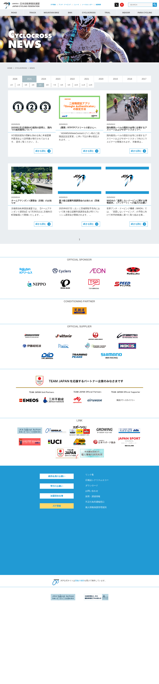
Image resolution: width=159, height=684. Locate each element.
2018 (129, 79)
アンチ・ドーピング (65, 4)
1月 (11, 85)
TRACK (32, 13)
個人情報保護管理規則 (96, 507)
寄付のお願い (56, 486)
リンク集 (89, 474)
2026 (15, 79)
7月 (54, 85)
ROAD (14, 13)
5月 (40, 85)
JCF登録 (53, 4)
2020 (101, 79)
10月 (76, 85)
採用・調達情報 (92, 496)
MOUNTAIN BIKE (51, 13)
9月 (69, 85)
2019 (115, 79)
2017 (144, 79)
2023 (58, 79)
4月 (33, 85)
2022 (72, 79)
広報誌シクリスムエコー (97, 480)
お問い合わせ (91, 491)
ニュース (76, 4)
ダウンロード (91, 485)
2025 (29, 79)
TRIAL (107, 13)
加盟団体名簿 (56, 496)
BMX (70, 13)
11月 (83, 85)
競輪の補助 (79, 580)
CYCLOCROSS (89, 13)
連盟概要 (98, 4)
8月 (62, 85)
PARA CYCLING (145, 13)
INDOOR (126, 13)
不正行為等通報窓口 (94, 502)
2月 (18, 85)
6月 (47, 85)
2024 (43, 79)
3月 (26, 85)
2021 (86, 79)
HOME (9, 68)
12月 (90, 85)
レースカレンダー (87, 4)
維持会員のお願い (56, 476)
